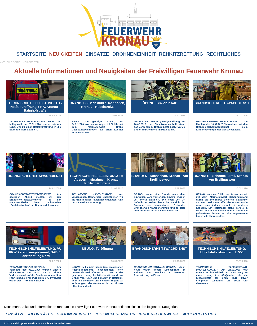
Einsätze (97, 54)
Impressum (231, 323)
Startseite (31, 54)
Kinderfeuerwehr (158, 314)
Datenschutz (246, 323)
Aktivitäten (40, 314)
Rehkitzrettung (181, 54)
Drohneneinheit (134, 54)
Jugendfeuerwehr (114, 314)
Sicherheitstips (198, 314)
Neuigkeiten (65, 54)
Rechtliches (223, 54)
